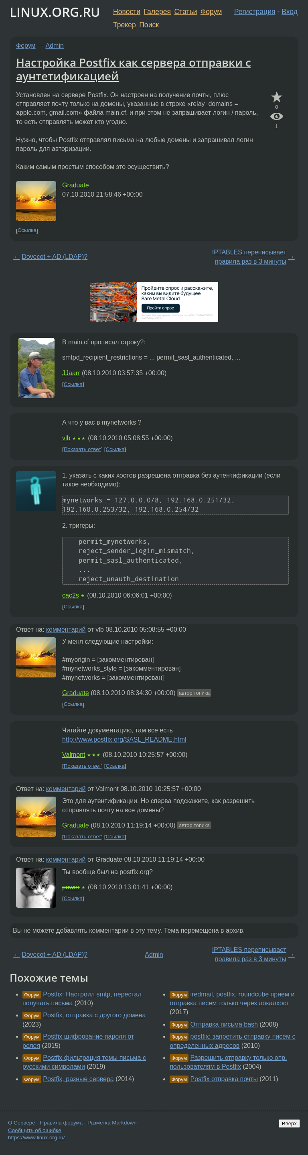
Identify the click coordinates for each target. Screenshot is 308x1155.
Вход (290, 12)
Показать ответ (82, 449)
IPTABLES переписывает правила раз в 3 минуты (249, 256)
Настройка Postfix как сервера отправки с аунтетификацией (133, 69)
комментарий (66, 629)
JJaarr (71, 373)
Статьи (185, 12)
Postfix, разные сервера (78, 1079)
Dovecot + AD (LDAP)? (54, 256)
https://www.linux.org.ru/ (36, 1138)
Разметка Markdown (112, 1123)
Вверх (289, 1123)
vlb (66, 438)
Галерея (157, 12)
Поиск (149, 25)
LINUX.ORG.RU (55, 11)
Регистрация (255, 12)
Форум (211, 12)
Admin (55, 45)
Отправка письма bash (224, 1024)
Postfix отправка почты (224, 1079)
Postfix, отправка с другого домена (94, 1015)
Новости (126, 12)
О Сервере (21, 1123)
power (71, 887)
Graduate (75, 185)
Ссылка (27, 231)
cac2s (70, 595)
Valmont (73, 754)
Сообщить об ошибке (34, 1130)
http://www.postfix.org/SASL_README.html (124, 739)
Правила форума (61, 1123)
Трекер (124, 25)
